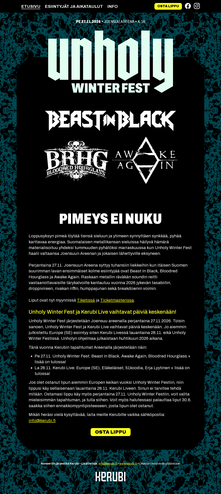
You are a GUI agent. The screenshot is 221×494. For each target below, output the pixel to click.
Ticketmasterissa (117, 300)
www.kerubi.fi (128, 463)
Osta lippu (168, 6)
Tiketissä (86, 300)
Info (112, 6)
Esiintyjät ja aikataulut (74, 6)
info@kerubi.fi (42, 420)
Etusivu (30, 6)
